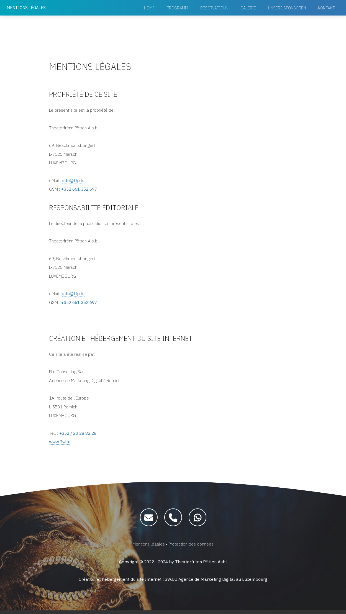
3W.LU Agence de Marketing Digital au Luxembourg (216, 583)
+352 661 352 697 (80, 190)
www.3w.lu (60, 445)
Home (149, 8)
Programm (177, 8)
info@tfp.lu (73, 181)
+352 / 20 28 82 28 (79, 436)
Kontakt (326, 8)
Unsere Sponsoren (287, 8)
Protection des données (191, 547)
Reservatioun (214, 8)
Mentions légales (148, 547)
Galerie (248, 8)
